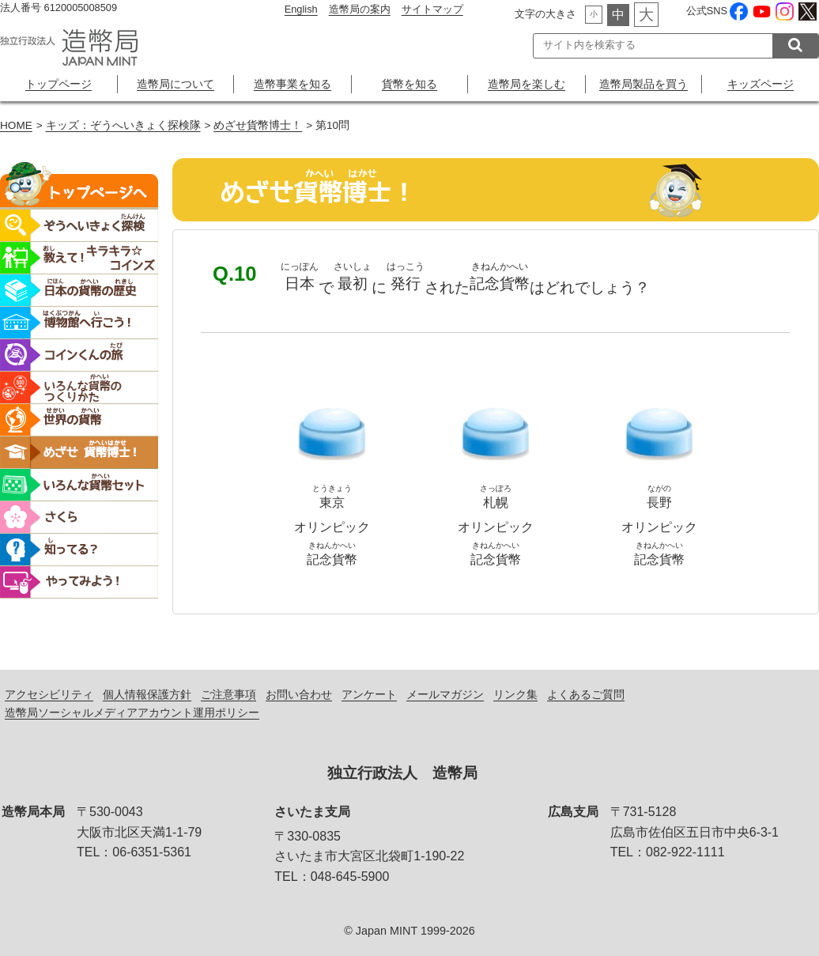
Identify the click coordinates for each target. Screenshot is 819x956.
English (301, 9)
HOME (16, 125)
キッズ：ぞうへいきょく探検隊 (123, 125)
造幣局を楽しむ (526, 83)
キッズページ (760, 83)
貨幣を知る (409, 83)
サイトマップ (432, 9)
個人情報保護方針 (147, 694)
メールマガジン (445, 694)
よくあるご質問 (586, 694)
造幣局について (175, 83)
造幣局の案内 (360, 9)
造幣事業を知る (292, 83)
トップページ (58, 83)
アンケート (369, 694)
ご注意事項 (228, 694)
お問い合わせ (299, 694)
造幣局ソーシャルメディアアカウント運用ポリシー (132, 712)
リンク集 (515, 694)
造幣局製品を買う (643, 83)
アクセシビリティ (49, 694)
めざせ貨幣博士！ (257, 125)
